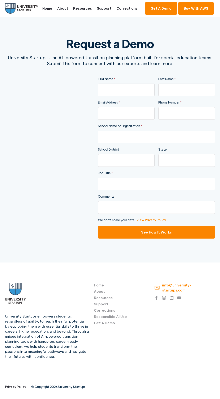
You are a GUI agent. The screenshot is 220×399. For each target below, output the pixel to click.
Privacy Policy (15, 386)
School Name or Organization (120, 126)
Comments (106, 196)
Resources (82, 8)
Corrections (127, 8)
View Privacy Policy (151, 220)
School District (108, 149)
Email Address (109, 102)
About (62, 8)
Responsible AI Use (110, 316)
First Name (106, 79)
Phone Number (170, 102)
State (162, 149)
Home (47, 8)
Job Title (105, 173)
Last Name (167, 79)
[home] (21, 8)
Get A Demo (104, 323)
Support (104, 8)
